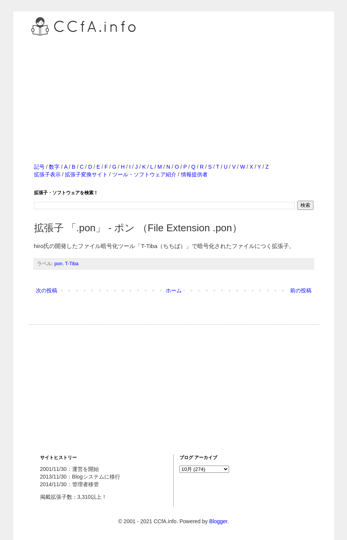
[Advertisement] (173, 91)
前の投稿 (300, 290)
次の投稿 (46, 290)
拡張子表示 (47, 174)
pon (59, 263)
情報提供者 (194, 174)
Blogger (218, 521)
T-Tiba (71, 263)
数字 (54, 167)
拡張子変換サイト (86, 174)
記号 (39, 167)
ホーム (174, 290)
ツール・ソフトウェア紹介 (144, 174)
